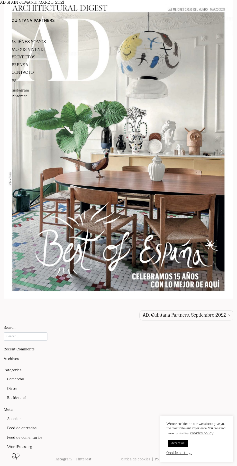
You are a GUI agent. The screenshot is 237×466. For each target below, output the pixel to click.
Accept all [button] (177, 443)
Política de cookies (134, 459)
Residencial (16, 398)
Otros (12, 389)
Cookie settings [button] (179, 453)
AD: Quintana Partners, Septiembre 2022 (184, 315)
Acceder (14, 419)
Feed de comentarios (24, 438)
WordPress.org (19, 447)
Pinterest (19, 96)
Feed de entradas (21, 428)
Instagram (20, 90)
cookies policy (201, 433)
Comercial (15, 379)
